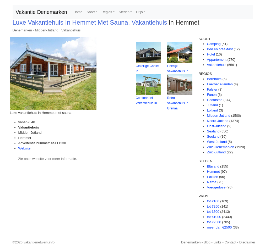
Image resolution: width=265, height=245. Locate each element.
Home (78, 12)
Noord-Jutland (218, 121)
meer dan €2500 (219, 227)
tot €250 (213, 206)
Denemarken (22, 30)
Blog (207, 242)
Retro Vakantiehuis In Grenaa (177, 103)
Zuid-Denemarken (220, 147)
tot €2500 (214, 222)
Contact (230, 242)
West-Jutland (217, 142)
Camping (214, 44)
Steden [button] (124, 12)
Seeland (213, 136)
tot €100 (213, 201)
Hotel (211, 54)
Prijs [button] (139, 12)
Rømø (212, 182)
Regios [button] (106, 12)
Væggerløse (216, 187)
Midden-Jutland (46, 30)
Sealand (213, 131)
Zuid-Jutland (216, 152)
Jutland (212, 105)
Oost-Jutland (216, 126)
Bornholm (214, 79)
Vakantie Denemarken (41, 12)
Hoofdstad (215, 100)
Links (217, 242)
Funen (212, 95)
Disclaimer (247, 242)
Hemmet (213, 172)
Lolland (212, 110)
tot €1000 (214, 217)
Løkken (212, 177)
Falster (212, 89)
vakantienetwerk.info (39, 242)
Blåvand (213, 166)
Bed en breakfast (220, 49)
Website (24, 148)
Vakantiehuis (70, 30)
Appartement (216, 60)
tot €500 (213, 212)
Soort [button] (91, 12)
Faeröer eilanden (220, 84)
